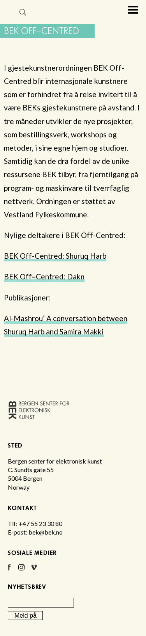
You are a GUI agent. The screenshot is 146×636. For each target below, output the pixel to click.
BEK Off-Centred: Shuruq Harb (55, 255)
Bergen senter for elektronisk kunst (7, 26)
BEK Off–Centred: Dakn (44, 276)
